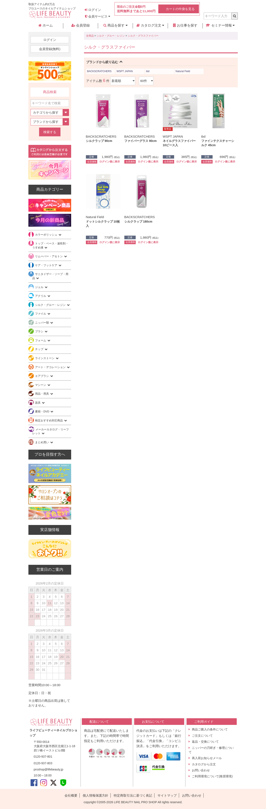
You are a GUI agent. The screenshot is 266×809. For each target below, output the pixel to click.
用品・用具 (42, 393)
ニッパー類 (42, 322)
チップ (39, 349)
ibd (148, 71)
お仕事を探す (185, 25)
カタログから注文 (204, 764)
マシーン (41, 385)
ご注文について (202, 735)
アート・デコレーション (50, 367)
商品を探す (115, 25)
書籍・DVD (42, 411)
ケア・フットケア (46, 265)
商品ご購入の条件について (210, 729)
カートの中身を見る (180, 9)
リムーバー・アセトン (49, 256)
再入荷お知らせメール (207, 758)
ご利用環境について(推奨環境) (212, 776)
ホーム (45, 25)
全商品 (90, 35)
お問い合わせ (201, 770)
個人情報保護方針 (95, 795)
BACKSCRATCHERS (99, 71)
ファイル (41, 313)
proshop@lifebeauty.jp (48, 769)
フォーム (41, 340)
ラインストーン (45, 358)
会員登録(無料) (49, 49)
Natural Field (183, 71)
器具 (38, 402)
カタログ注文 (150, 25)
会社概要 (71, 795)
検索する (49, 132)
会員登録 (80, 25)
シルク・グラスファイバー (143, 35)
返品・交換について (205, 741)
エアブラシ (42, 376)
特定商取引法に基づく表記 (133, 795)
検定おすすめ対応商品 (49, 420)
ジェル (39, 287)
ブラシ (39, 331)
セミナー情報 (220, 25)
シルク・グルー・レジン (111, 35)
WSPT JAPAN (125, 71)
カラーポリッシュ (46, 234)
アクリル (41, 295)
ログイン (93, 10)
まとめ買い (42, 442)
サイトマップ (167, 795)
